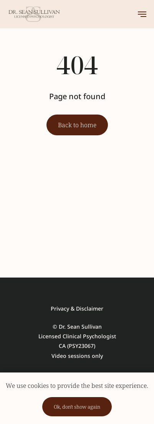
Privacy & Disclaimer (77, 308)
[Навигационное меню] (142, 14)
